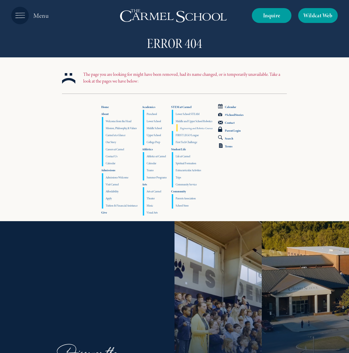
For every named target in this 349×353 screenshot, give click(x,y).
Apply (109, 198)
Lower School (154, 121)
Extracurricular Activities (188, 170)
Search (225, 138)
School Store (182, 205)
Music (150, 205)
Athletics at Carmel (156, 156)
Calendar (110, 163)
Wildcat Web (317, 15)
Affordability (112, 191)
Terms (226, 145)
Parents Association (186, 198)
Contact (226, 123)
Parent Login (229, 130)
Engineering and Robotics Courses (196, 128)
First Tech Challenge (186, 142)
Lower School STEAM (187, 114)
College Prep (153, 142)
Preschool (152, 114)
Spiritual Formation (186, 163)
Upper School (154, 135)
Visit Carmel (112, 184)
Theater (151, 198)
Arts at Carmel (154, 191)
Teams (150, 170)
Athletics (147, 149)
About (105, 114)
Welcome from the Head (118, 121)
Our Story (111, 142)
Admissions (108, 170)
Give (104, 212)
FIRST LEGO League (187, 135)
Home (105, 107)
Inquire (271, 15)
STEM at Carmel (181, 107)
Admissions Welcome (117, 177)
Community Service (186, 184)
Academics (148, 107)
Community (178, 191)
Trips (178, 177)
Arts (144, 184)
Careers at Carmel (115, 149)
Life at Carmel (183, 156)
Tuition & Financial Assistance (122, 205)
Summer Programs (157, 177)
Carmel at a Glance (115, 135)
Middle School (154, 128)
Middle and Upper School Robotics (194, 121)
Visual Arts (152, 212)
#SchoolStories (231, 115)
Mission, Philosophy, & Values (121, 128)
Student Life (178, 149)
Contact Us (111, 156)
